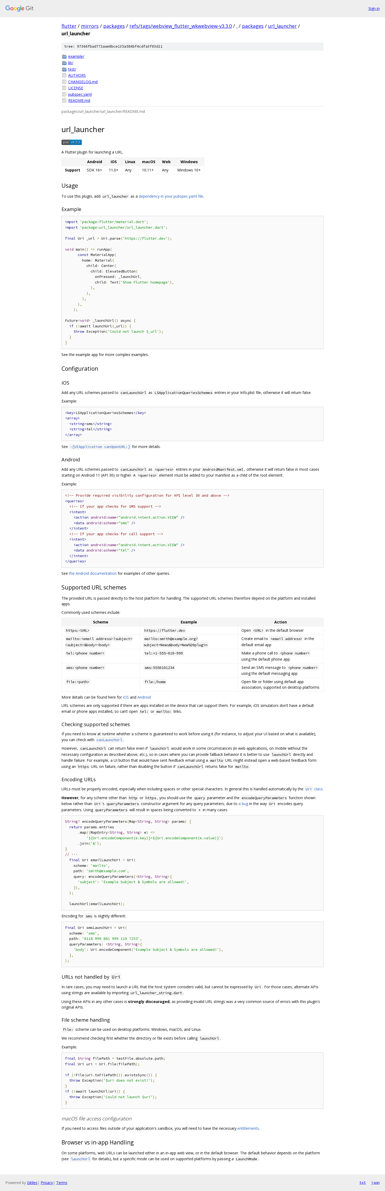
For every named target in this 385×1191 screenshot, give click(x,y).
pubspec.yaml (80, 94)
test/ (72, 69)
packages (114, 26)
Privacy (47, 1182)
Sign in (374, 8)
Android (144, 697)
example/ (76, 56)
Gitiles (32, 1182)
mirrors (90, 26)
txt (362, 1182)
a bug (243, 803)
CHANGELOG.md (83, 81)
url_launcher (282, 26)
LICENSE (75, 87)
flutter (68, 26)
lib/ (70, 62)
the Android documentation (93, 573)
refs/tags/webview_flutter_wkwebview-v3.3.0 (180, 26)
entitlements (248, 1128)
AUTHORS (77, 75)
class (314, 788)
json (375, 1182)
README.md (79, 100)
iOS (126, 697)
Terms (61, 1182)
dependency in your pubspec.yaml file (171, 196)
